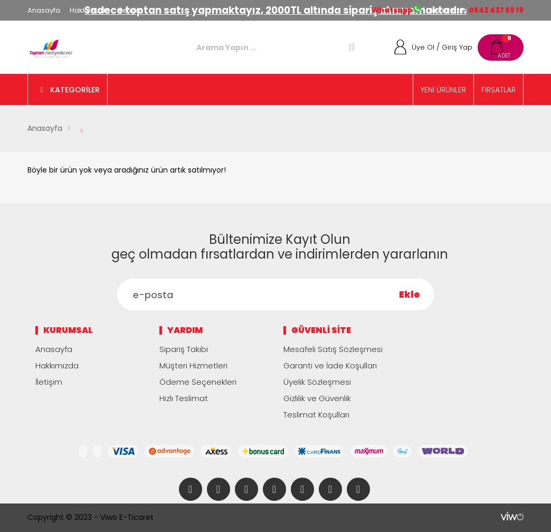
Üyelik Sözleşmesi (317, 381)
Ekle (409, 294)
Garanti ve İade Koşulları (330, 365)
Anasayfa (43, 10)
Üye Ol (423, 47)
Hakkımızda (90, 10)
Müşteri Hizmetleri (193, 365)
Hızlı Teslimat (183, 398)
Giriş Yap (457, 47)
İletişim (131, 10)
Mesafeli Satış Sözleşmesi (333, 349)
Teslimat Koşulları (316, 414)
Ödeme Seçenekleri (197, 381)
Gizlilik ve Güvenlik (317, 398)
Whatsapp (392, 10)
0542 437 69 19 (496, 10)
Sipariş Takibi (183, 349)
